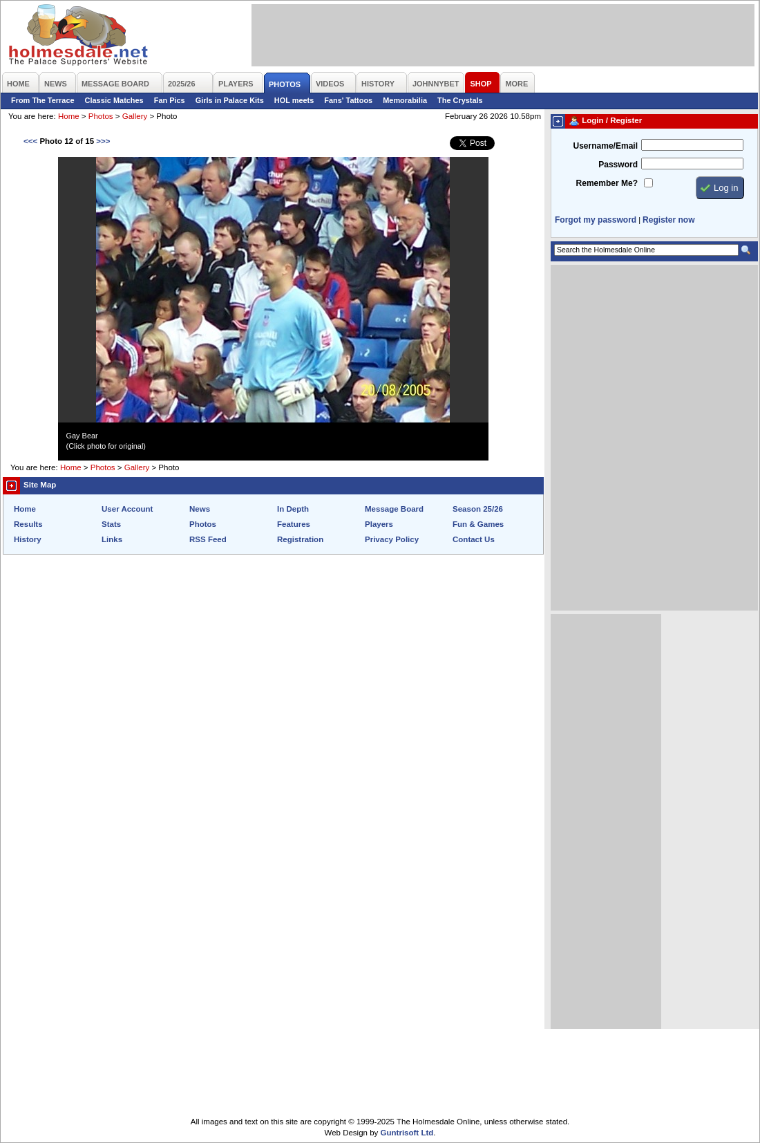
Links (112, 539)
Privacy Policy (392, 539)
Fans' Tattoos (348, 100)
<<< (30, 141)
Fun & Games (478, 524)
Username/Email (605, 146)
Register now (668, 220)
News (199, 509)
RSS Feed (208, 539)
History (27, 539)
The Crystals (460, 100)
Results (28, 524)
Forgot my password (595, 220)
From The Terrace (43, 100)
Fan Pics (169, 100)
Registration (300, 539)
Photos (100, 116)
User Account (127, 509)
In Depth (293, 509)
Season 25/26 (478, 509)
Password (618, 164)
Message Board (394, 509)
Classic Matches (114, 100)
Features (293, 524)
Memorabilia (405, 100)
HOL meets (294, 100)
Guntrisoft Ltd (407, 1132)
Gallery (134, 116)
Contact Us (474, 539)
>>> (103, 141)
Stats (111, 524)
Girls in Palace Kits (230, 100)
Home (68, 116)
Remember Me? (607, 183)
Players (379, 524)
